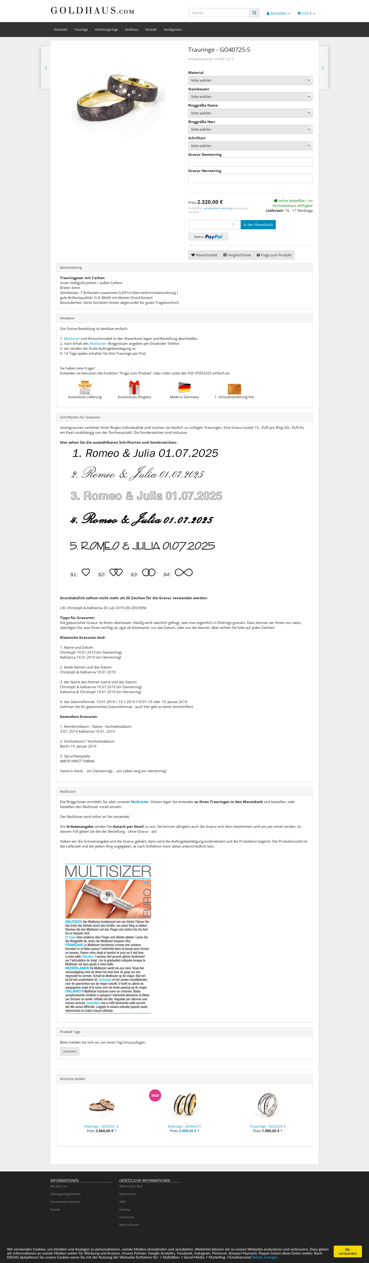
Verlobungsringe (106, 29)
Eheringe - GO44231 (184, 1126)
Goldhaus (131, 29)
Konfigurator (173, 29)
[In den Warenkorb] (258, 224)
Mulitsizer (72, 338)
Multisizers (98, 343)
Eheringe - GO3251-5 (101, 1126)
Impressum (126, 1217)
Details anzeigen (266, 1258)
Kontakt (151, 29)
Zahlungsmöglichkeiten (65, 1194)
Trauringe (81, 29)
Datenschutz (127, 1194)
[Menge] (214, 224)
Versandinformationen (65, 1202)
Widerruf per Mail (130, 1186)
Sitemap (124, 1209)
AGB (122, 1202)
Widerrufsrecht (129, 1225)
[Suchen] (219, 12)
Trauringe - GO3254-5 (268, 1126)
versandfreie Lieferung (218, 208)
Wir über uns (58, 1186)
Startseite (60, 29)
